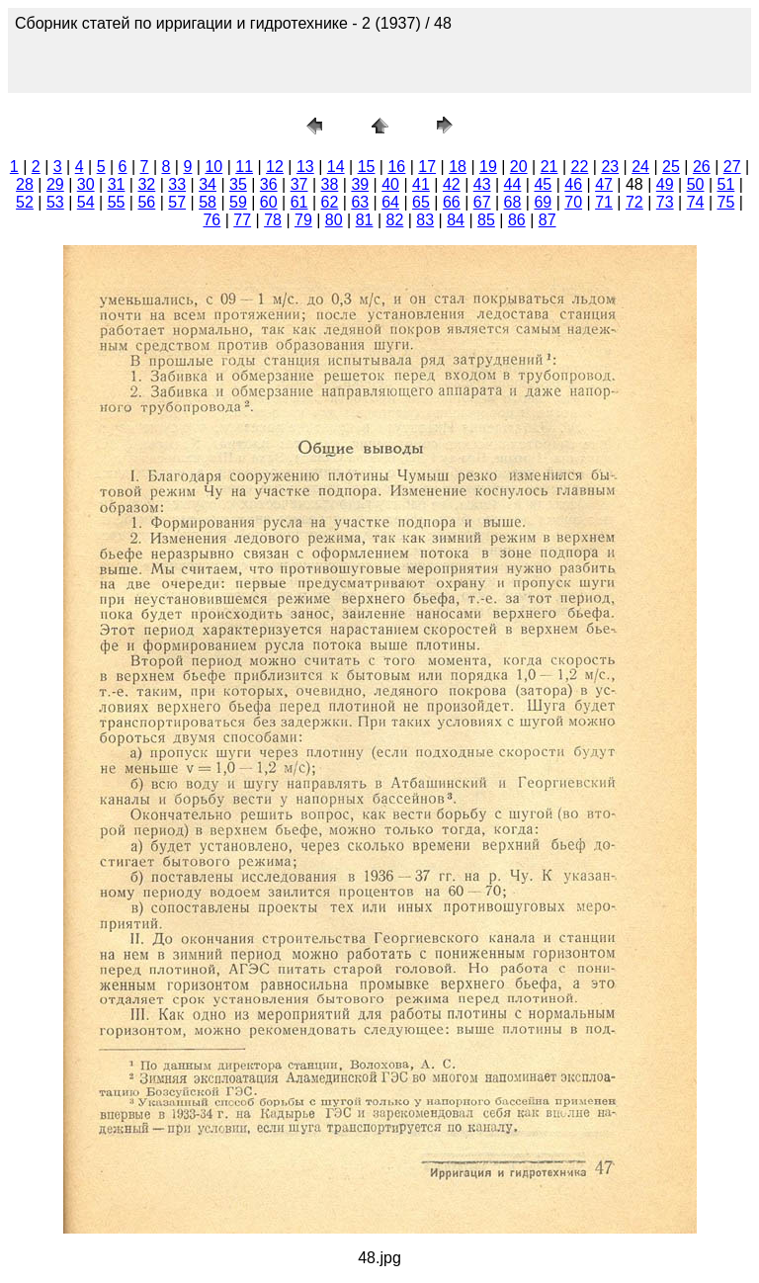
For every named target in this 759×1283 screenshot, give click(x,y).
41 (421, 184)
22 (580, 166)
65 (421, 202)
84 (455, 220)
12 (275, 166)
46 (573, 184)
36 (269, 184)
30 (86, 184)
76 (211, 220)
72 (634, 202)
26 (702, 166)
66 (452, 202)
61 (299, 202)
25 (671, 166)
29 (55, 184)
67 (482, 202)
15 (367, 166)
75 (726, 202)
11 (244, 166)
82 (395, 220)
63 (360, 202)
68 (513, 202)
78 (273, 220)
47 (604, 184)
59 (238, 202)
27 (732, 166)
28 (25, 184)
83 (425, 220)
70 (573, 202)
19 (488, 166)
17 (427, 166)
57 (177, 202)
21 (549, 166)
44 (513, 184)
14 (336, 166)
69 (542, 202)
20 (519, 166)
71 (604, 202)
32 (146, 184)
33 (177, 184)
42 (452, 184)
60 (269, 202)
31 (117, 184)
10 (213, 166)
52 (25, 202)
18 (457, 166)
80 (334, 220)
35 (238, 184)
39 (360, 184)
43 (482, 184)
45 (542, 184)
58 (207, 202)
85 (486, 220)
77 (242, 220)
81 (365, 220)
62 (330, 202)
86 (517, 220)
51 (726, 184)
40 (390, 184)
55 (117, 202)
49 (665, 184)
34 (207, 184)
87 (547, 220)
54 (86, 202)
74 (696, 202)
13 (305, 166)
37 (299, 184)
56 (146, 202)
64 (390, 202)
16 (396, 166)
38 (330, 184)
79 (303, 220)
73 (665, 202)
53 (55, 202)
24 (640, 166)
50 (696, 184)
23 (610, 166)
